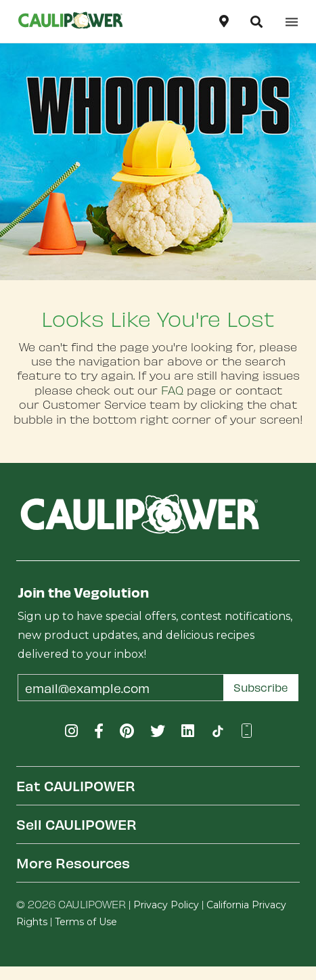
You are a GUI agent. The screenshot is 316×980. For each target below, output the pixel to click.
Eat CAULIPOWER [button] (75, 785)
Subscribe (260, 687)
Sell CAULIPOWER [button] (76, 824)
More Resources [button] (73, 862)
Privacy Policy (166, 905)
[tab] (158, 785)
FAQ (172, 390)
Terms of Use (86, 922)
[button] (256, 22)
